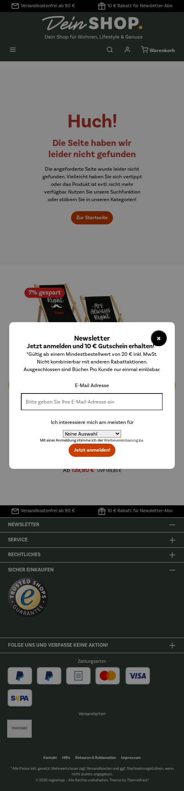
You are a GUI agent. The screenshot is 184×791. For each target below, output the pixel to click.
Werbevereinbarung (121, 440)
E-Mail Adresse (92, 385)
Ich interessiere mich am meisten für (92, 422)
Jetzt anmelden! (92, 450)
